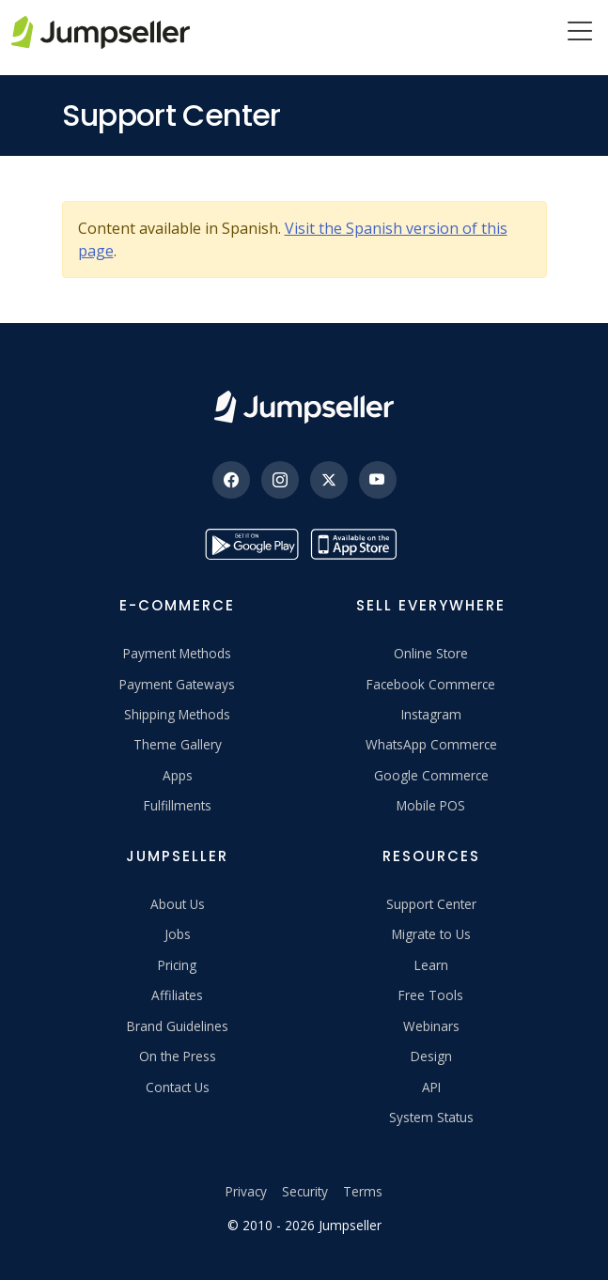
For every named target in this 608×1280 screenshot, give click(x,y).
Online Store (431, 653)
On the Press (177, 1056)
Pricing (177, 965)
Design (431, 1056)
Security (305, 1191)
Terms (362, 1191)
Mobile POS (431, 805)
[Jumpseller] (303, 407)
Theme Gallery (177, 744)
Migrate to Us (431, 934)
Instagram (431, 714)
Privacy (246, 1191)
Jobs (177, 934)
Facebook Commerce (430, 684)
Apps (178, 775)
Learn (431, 965)
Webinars (431, 1026)
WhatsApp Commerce (431, 744)
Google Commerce (431, 775)
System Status (431, 1117)
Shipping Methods (177, 714)
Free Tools (430, 995)
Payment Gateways (177, 684)
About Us (177, 904)
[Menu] (580, 33)
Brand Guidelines (177, 1026)
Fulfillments (177, 805)
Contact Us (178, 1087)
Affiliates (177, 995)
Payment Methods (177, 653)
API (431, 1087)
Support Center (431, 904)
